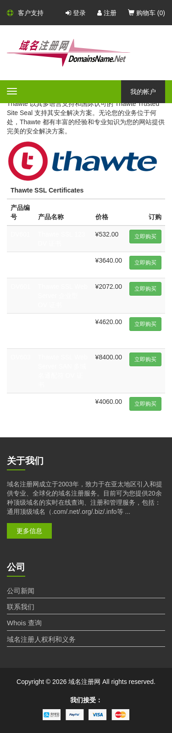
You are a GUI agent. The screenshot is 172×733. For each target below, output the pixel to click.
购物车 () (146, 13)
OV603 (21, 357)
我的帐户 (143, 91)
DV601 (20, 234)
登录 (76, 13)
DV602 (20, 260)
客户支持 (25, 13)
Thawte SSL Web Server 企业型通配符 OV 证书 (63, 331)
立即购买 (145, 236)
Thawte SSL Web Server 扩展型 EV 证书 (63, 411)
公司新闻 (20, 591)
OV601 (21, 286)
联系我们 (20, 607)
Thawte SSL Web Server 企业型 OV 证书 (63, 296)
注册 (107, 13)
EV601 (20, 401)
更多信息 (29, 531)
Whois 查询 (24, 623)
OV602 (21, 321)
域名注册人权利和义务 (41, 639)
